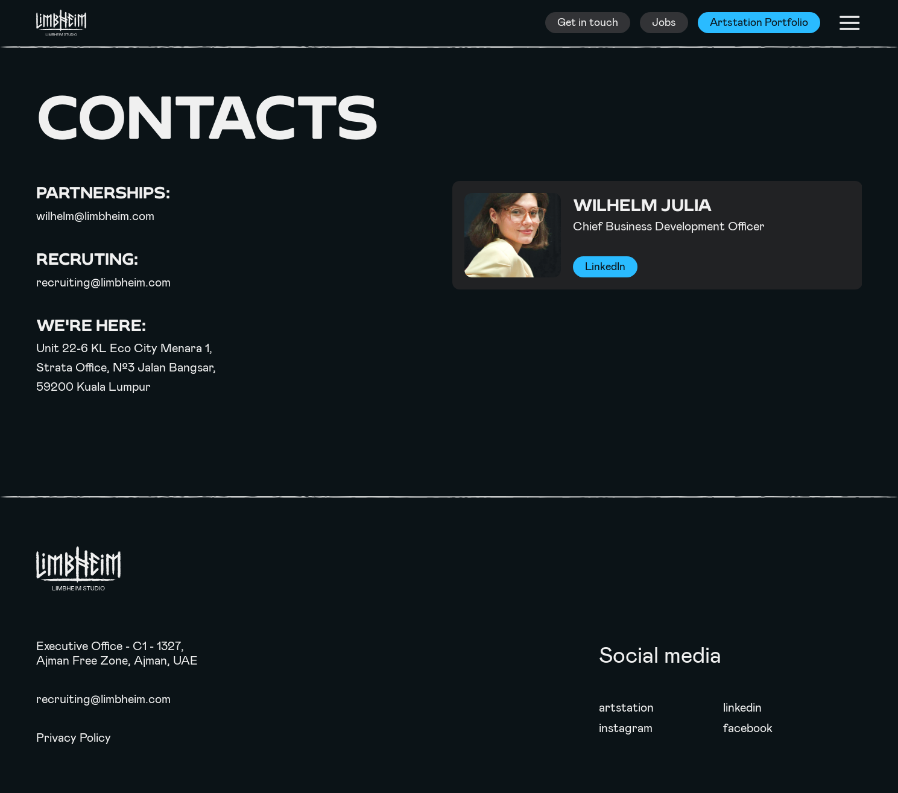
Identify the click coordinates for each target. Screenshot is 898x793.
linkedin (742, 707)
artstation (626, 707)
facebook (748, 728)
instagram (626, 728)
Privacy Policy (73, 737)
